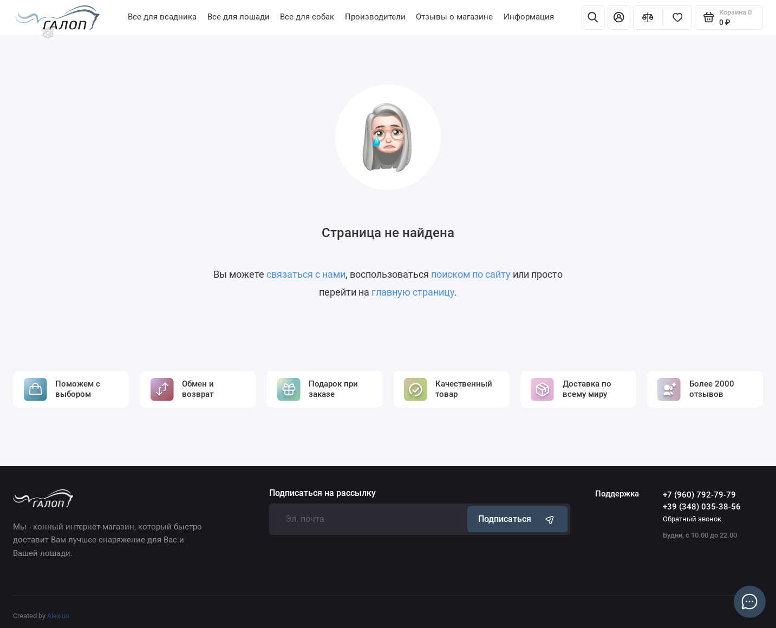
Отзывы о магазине (454, 17)
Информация (529, 17)
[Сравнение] (648, 17)
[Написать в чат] (749, 601)
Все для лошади (238, 17)
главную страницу (412, 292)
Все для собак (307, 17)
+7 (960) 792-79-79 (699, 495)
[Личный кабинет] (619, 17)
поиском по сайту (471, 274)
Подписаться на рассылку (322, 493)
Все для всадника (162, 17)
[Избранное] (677, 17)
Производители (375, 17)
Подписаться (517, 519)
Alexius (58, 616)
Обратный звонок (692, 519)
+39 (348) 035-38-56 (702, 507)
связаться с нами (305, 274)
